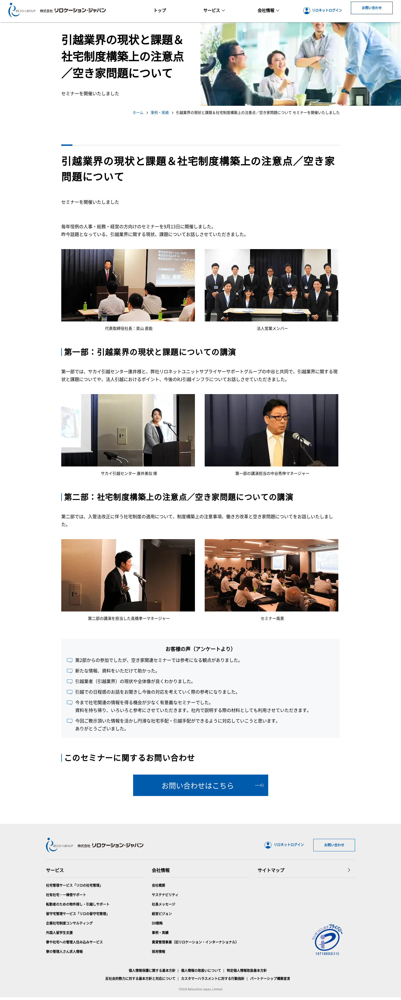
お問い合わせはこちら (198, 785)
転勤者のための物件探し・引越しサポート (77, 907)
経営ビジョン (162, 916)
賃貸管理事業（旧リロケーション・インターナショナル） (195, 944)
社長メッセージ (163, 907)
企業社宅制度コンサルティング (69, 925)
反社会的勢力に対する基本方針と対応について (140, 981)
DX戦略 (157, 925)
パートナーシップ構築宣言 (270, 981)
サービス (214, 10)
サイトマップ (271, 872)
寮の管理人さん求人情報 (64, 954)
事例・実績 (160, 112)
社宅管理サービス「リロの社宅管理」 (74, 888)
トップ (159, 10)
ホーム (138, 112)
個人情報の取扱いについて (201, 973)
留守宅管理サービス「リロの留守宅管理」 (77, 916)
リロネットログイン (322, 10)
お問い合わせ (372, 11)
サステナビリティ (165, 897)
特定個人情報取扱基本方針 (247, 973)
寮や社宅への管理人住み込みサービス (74, 944)
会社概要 (158, 888)
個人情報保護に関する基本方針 (152, 973)
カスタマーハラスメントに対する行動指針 (212, 981)
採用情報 (158, 954)
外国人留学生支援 (59, 935)
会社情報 (161, 872)
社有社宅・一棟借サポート (66, 897)
